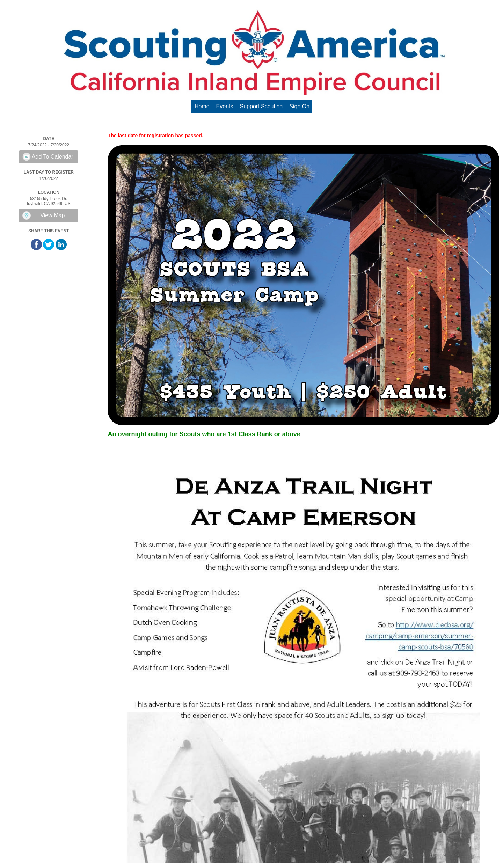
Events (224, 106)
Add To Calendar (52, 157)
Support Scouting (261, 106)
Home (202, 106)
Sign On (299, 106)
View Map (52, 215)
